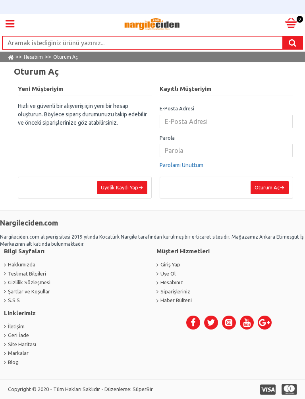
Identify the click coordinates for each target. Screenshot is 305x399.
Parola (167, 138)
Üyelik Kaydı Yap (119, 187)
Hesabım (33, 57)
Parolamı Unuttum (181, 165)
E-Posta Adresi (177, 108)
